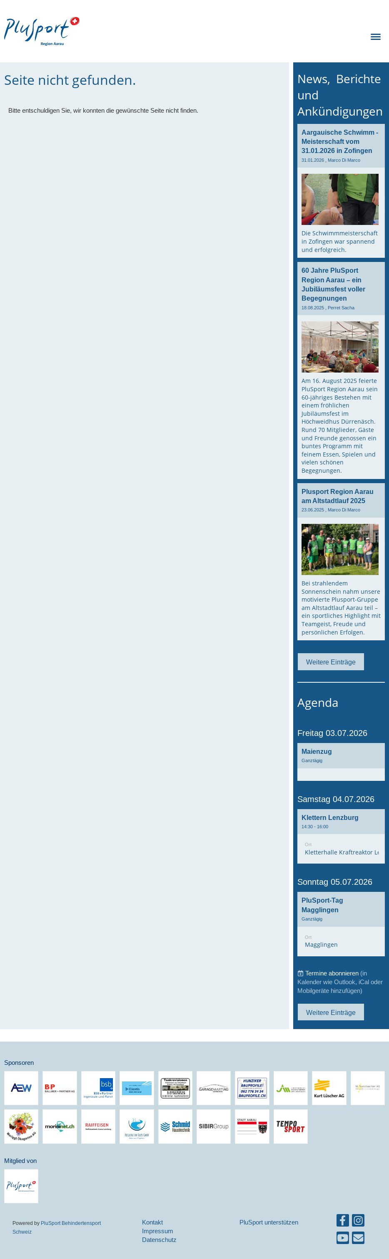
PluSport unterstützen (268, 1222)
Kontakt (152, 1222)
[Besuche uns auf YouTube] (343, 1239)
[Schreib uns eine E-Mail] (358, 1239)
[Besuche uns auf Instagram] (358, 1222)
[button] (341, 762)
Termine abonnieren (332, 973)
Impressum (157, 1230)
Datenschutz (159, 1239)
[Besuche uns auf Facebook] (343, 1222)
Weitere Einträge (331, 662)
